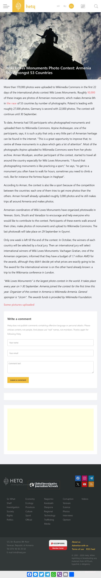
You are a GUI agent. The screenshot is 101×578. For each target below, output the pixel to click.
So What (11, 499)
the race (12, 103)
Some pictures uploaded (19, 304)
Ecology (29, 503)
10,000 (91, 92)
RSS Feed (90, 549)
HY (58, 6)
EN (71, 6)
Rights (10, 515)
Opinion (67, 519)
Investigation (13, 507)
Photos (66, 511)
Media (47, 523)
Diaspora (48, 507)
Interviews (68, 515)
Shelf (9, 503)
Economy (30, 499)
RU (65, 6)
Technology (49, 515)
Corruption (68, 499)
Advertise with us (80, 545)
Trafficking (49, 519)
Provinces (30, 507)
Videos (85, 499)
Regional (48, 511)
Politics (10, 519)
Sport (28, 515)
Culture (28, 511)
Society (10, 511)
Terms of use (78, 549)
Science (66, 507)
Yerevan (67, 503)
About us (76, 541)
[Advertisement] (50, 430)
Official (28, 519)
